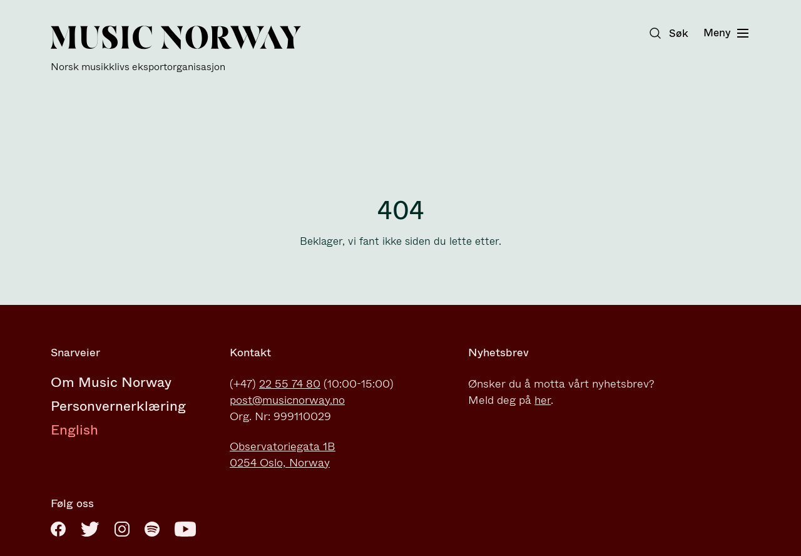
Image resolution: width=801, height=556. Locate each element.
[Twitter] (90, 529)
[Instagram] (122, 529)
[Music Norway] (176, 49)
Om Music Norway (111, 382)
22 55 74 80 (289, 384)
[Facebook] (58, 529)
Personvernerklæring (118, 406)
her (542, 400)
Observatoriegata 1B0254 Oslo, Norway (282, 454)
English (74, 430)
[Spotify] (152, 529)
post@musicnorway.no (287, 400)
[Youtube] (185, 529)
